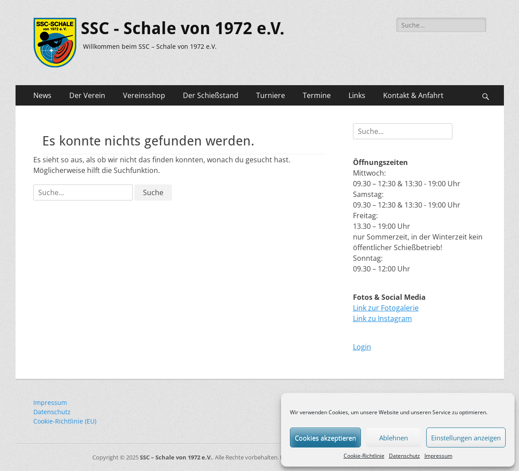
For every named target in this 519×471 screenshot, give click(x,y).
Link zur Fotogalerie (386, 308)
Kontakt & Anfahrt (413, 95)
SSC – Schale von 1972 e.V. (176, 457)
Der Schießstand (210, 95)
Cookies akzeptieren (325, 437)
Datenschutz (404, 455)
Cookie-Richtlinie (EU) (64, 421)
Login (362, 347)
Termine (317, 95)
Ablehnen (393, 437)
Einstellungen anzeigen (466, 437)
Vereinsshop (144, 95)
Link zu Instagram (382, 318)
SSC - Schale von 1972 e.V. (183, 28)
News (42, 95)
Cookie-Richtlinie (364, 455)
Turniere (270, 95)
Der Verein (87, 95)
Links (357, 95)
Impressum (438, 455)
